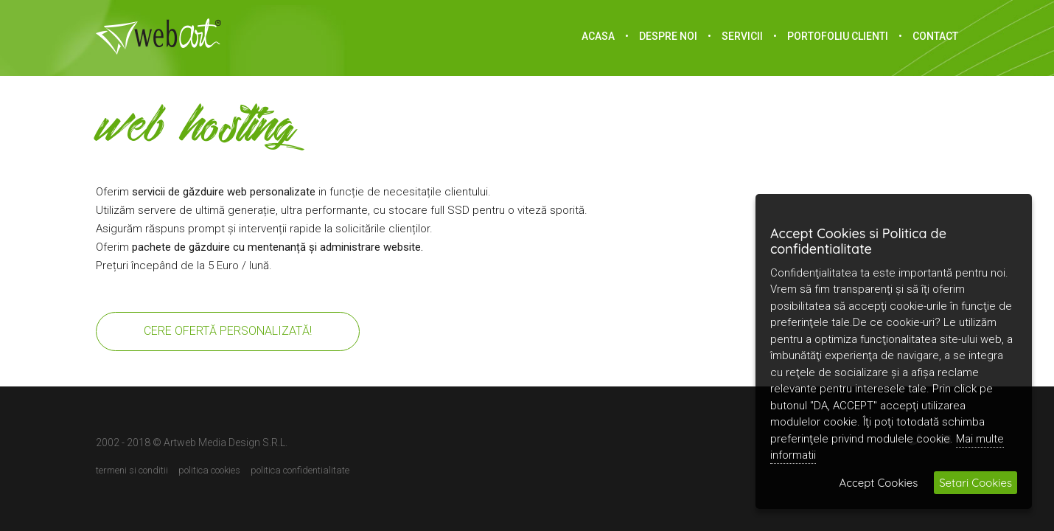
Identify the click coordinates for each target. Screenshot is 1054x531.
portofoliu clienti (837, 36)
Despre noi (668, 36)
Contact (935, 36)
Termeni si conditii (132, 470)
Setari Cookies (975, 483)
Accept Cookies (879, 483)
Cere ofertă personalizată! (228, 331)
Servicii (742, 36)
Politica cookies (209, 470)
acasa (598, 36)
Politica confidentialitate (300, 470)
